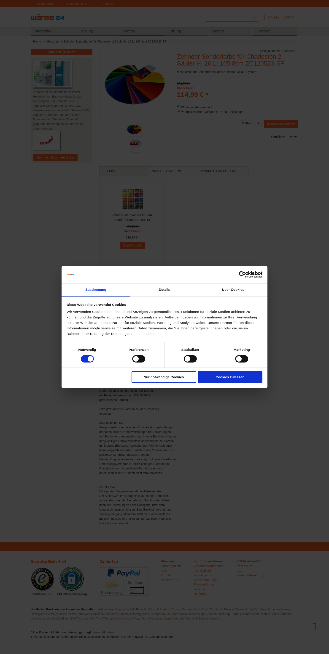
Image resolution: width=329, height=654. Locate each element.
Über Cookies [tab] (233, 289)
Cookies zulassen (230, 377)
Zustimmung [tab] (96, 289)
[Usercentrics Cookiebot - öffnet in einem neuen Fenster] (242, 274)
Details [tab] (164, 289)
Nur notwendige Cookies (164, 377)
